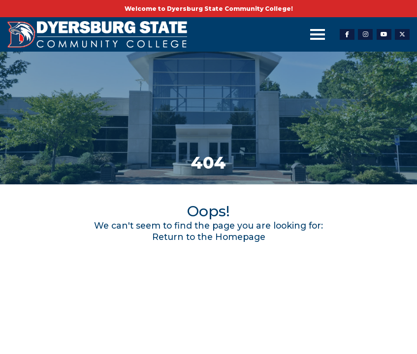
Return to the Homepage (208, 237)
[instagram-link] (365, 34)
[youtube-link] (384, 34)
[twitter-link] (402, 34)
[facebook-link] (347, 34)
